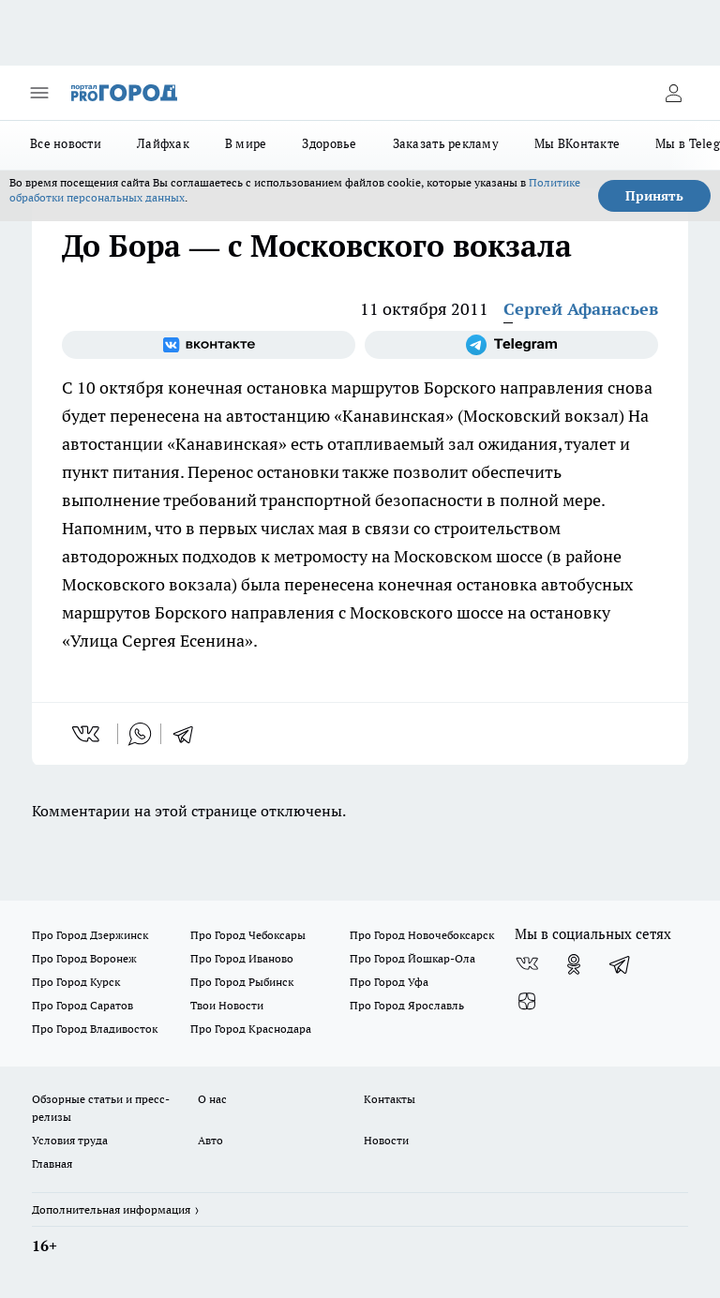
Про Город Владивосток (95, 1029)
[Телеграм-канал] (511, 345)
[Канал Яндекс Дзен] (526, 1002)
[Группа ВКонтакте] (208, 345)
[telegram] (189, 734)
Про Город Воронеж (84, 958)
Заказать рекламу (446, 143)
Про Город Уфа (389, 982)
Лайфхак (163, 143)
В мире (246, 143)
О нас (212, 1099)
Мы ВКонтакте (577, 143)
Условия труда (70, 1140)
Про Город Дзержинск (90, 935)
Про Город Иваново (241, 958)
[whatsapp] (140, 734)
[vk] (87, 734)
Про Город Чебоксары (248, 935)
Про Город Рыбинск (241, 982)
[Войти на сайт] (673, 93)
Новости (386, 1140)
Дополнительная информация (111, 1209)
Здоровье (329, 143)
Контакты (389, 1099)
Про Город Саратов (82, 1005)
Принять (654, 195)
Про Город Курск (76, 982)
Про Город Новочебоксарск (422, 935)
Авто (210, 1140)
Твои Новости (226, 1005)
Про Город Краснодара (250, 1029)
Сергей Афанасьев (580, 309)
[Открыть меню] (39, 93)
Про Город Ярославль (407, 1005)
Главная (52, 1163)
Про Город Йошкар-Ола (412, 958)
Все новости (65, 143)
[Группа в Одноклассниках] (573, 964)
